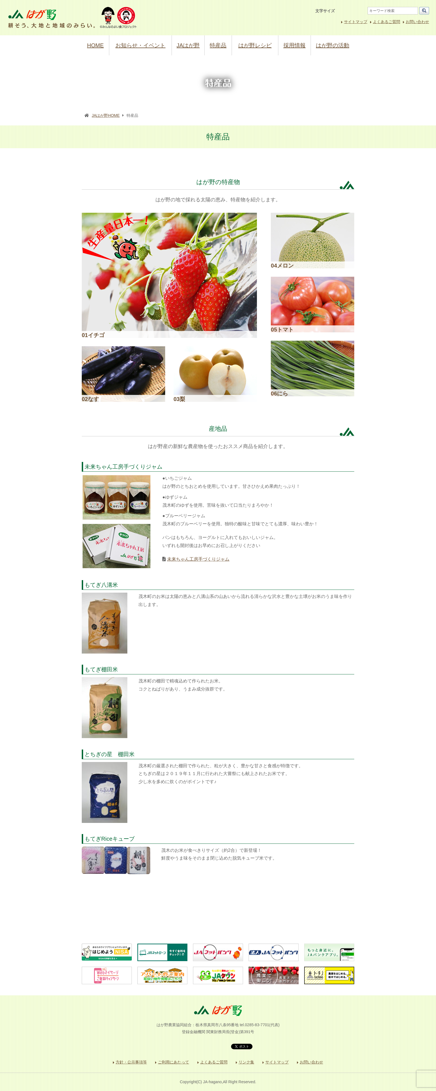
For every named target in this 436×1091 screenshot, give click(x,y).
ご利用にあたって (173, 1062)
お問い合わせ (417, 21)
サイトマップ (355, 21)
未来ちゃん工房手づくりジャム (198, 559)
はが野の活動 (332, 45)
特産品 (218, 45)
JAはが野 (188, 45)
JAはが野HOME (106, 115)
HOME (95, 45)
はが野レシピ (255, 45)
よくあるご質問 (386, 21)
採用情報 (294, 45)
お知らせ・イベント (140, 45)
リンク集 (246, 1062)
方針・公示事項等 (131, 1062)
